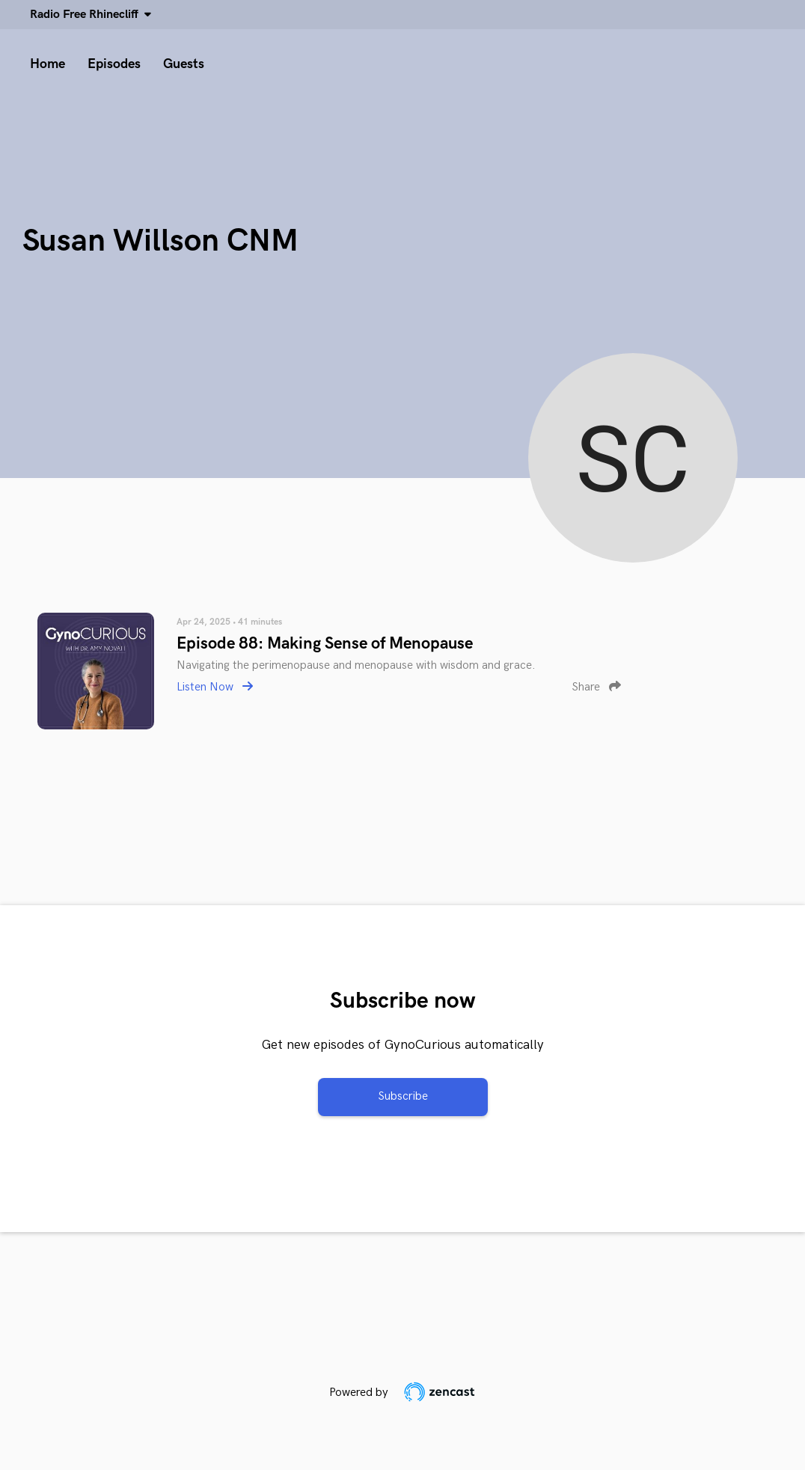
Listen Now (215, 687)
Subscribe (403, 1096)
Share (596, 687)
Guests (183, 64)
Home (47, 64)
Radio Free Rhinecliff (87, 14)
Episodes (114, 64)
